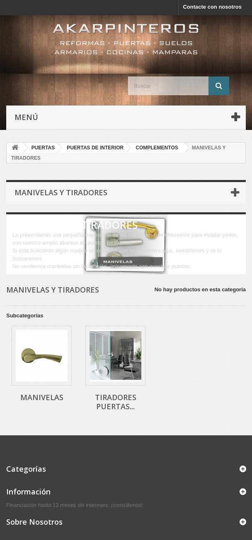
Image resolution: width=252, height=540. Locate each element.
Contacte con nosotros (212, 7)
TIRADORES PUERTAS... (115, 401)
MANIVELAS (41, 397)
